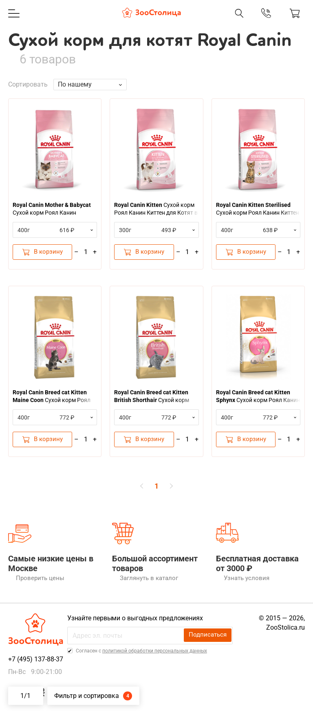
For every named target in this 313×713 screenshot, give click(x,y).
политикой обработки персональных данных (156, 655)
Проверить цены (30, 582)
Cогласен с (143, 655)
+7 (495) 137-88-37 (35, 663)
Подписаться (209, 639)
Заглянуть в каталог (139, 582)
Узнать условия (237, 582)
